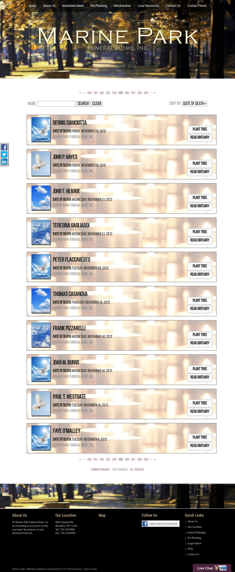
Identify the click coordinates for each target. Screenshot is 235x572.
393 (108, 93)
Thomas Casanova (70, 295)
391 (95, 93)
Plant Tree (200, 129)
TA (64, 569)
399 (146, 93)
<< (80, 93)
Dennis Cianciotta (70, 123)
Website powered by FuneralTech (43, 569)
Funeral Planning (196, 532)
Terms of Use (90, 569)
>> (154, 93)
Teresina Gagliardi (71, 226)
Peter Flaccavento (71, 260)
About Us (193, 521)
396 (127, 93)
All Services (137, 470)
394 (114, 93)
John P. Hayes (65, 158)
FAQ (190, 548)
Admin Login (18, 569)
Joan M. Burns (66, 363)
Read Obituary (199, 138)
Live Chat (212, 568)
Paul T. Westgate (69, 397)
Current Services (100, 470)
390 (89, 93)
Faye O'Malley (66, 431)
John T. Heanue (66, 192)
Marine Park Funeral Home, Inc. (73, 137)
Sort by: (175, 103)
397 (133, 93)
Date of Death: (62, 131)
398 (139, 93)
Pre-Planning (194, 537)
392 (102, 93)
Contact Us (193, 554)
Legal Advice (195, 543)
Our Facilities (195, 527)
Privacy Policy (74, 569)
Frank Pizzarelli (69, 329)
